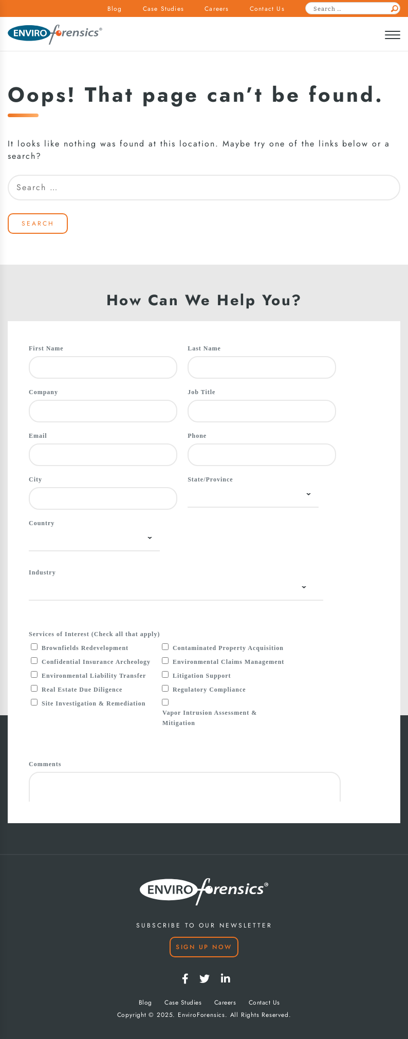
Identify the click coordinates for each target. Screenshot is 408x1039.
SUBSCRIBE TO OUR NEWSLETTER (204, 925)
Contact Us (267, 9)
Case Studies (163, 9)
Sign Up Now (204, 947)
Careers (217, 9)
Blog (114, 9)
